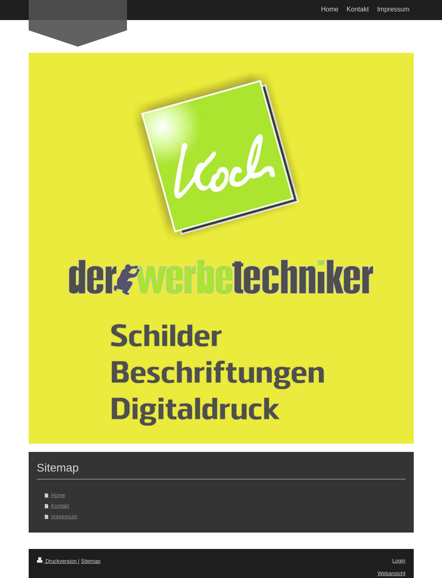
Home (58, 495)
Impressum (64, 516)
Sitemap (91, 561)
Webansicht (392, 573)
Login (399, 561)
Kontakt (60, 506)
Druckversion (57, 561)
